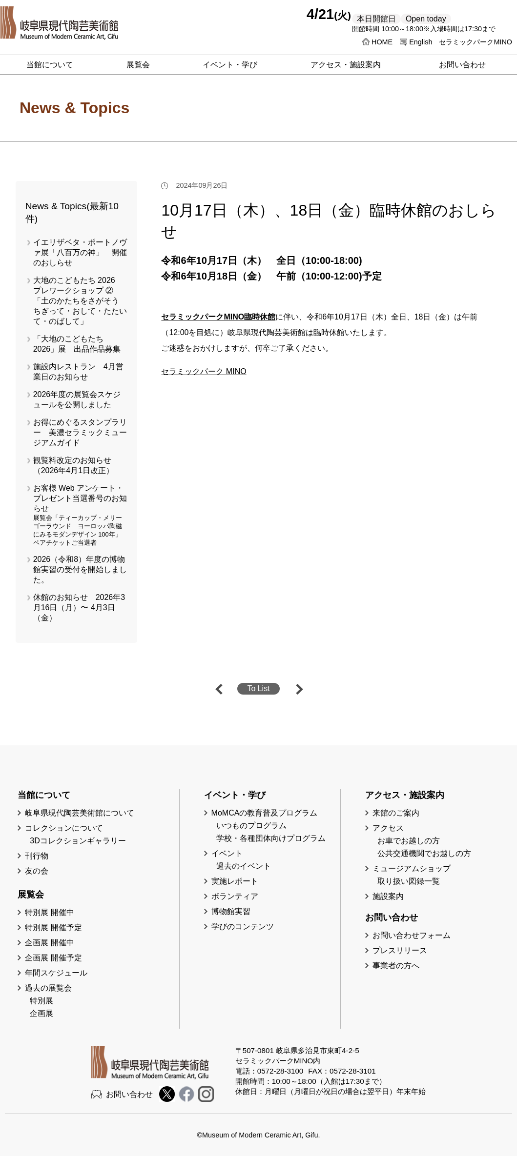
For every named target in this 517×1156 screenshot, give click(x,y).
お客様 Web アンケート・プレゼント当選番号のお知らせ (80, 498)
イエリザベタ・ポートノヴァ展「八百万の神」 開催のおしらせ (80, 252)
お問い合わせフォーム (411, 935)
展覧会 (138, 64)
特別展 (41, 1001)
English (420, 42)
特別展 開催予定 (53, 927)
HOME (382, 42)
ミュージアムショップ (411, 868)
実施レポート (234, 881)
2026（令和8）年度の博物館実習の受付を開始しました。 (80, 569)
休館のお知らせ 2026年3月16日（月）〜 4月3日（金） (79, 607)
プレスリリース (399, 950)
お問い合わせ (462, 64)
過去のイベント (243, 866)
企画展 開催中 (49, 942)
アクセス (388, 828)
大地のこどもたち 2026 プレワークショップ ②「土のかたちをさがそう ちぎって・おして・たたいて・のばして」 (80, 300)
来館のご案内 (395, 813)
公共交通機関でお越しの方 (424, 853)
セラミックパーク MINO (203, 371)
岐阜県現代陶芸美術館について (79, 813)
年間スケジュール (56, 973)
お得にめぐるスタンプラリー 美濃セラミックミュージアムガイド (80, 432)
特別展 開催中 (49, 912)
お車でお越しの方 (408, 841)
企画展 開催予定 (53, 958)
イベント (227, 853)
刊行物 (36, 856)
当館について (49, 64)
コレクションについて (64, 828)
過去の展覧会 (48, 988)
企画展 (41, 1013)
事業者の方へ (395, 965)
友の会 (36, 871)
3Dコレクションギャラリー (77, 841)
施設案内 (388, 896)
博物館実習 (234, 911)
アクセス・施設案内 (345, 64)
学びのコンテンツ (242, 926)
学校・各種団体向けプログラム (271, 838)
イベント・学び (230, 64)
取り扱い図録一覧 (408, 881)
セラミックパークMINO (475, 42)
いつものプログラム (251, 825)
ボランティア (234, 896)
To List (258, 688)
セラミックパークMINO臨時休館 (218, 317)
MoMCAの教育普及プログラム (264, 813)
